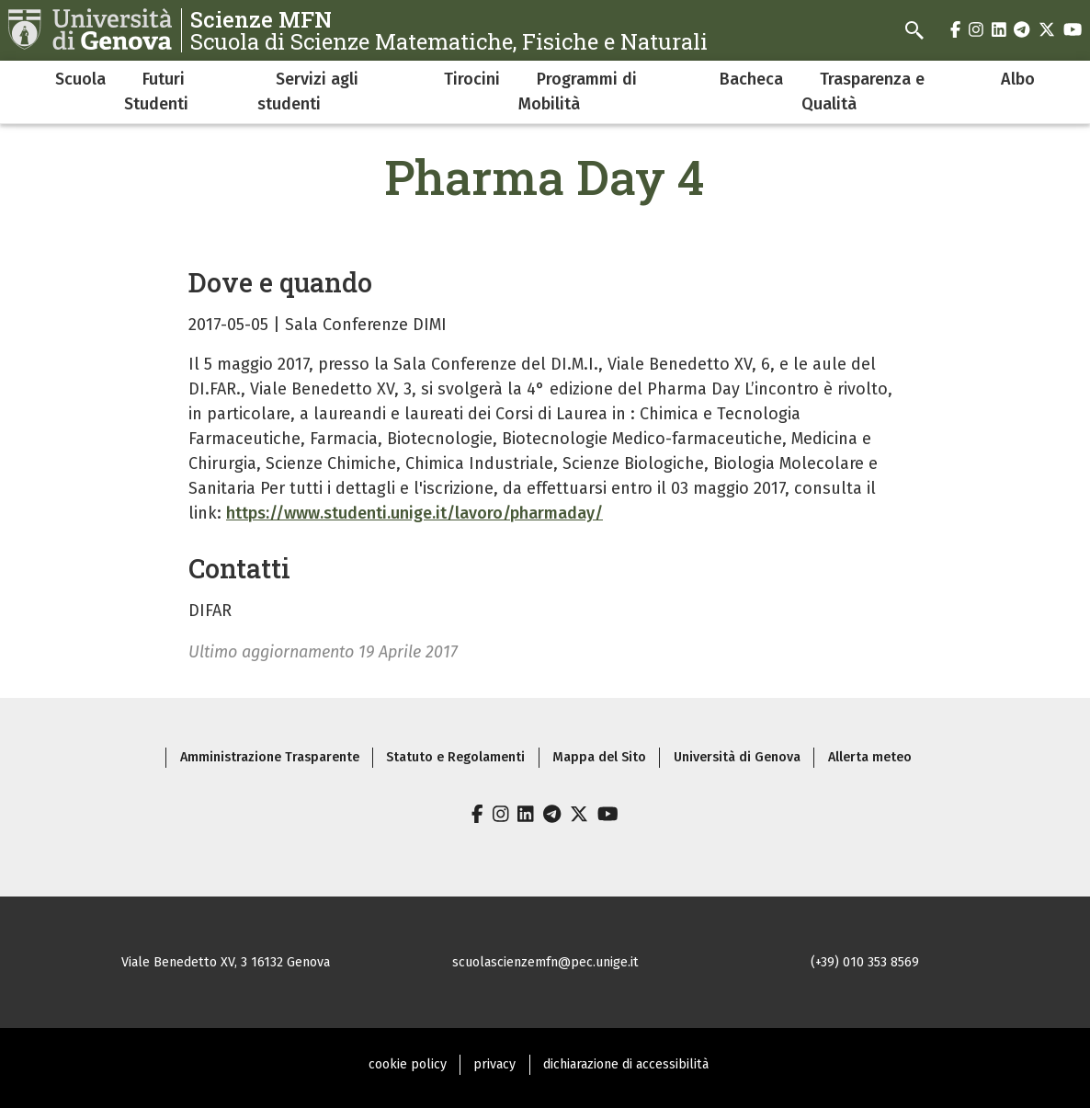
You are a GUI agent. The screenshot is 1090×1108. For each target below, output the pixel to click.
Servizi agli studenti (307, 91)
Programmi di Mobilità (577, 91)
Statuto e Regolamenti (455, 757)
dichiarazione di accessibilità (626, 1064)
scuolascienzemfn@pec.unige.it (545, 962)
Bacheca (751, 79)
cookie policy (408, 1064)
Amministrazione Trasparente (269, 757)
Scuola (80, 79)
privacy (494, 1064)
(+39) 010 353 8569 (865, 962)
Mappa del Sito (599, 757)
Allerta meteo (870, 757)
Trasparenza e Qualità (863, 91)
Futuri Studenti (156, 91)
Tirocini (472, 79)
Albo (1018, 79)
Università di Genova (737, 757)
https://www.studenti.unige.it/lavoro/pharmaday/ (414, 513)
